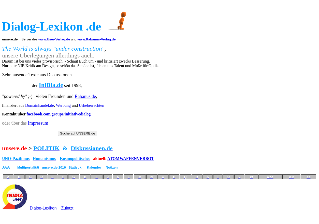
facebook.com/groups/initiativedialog (59, 114)
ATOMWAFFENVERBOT (130, 158)
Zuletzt (67, 208)
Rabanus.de (85, 96)
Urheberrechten (91, 105)
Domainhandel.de (39, 105)
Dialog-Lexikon (43, 208)
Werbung (63, 105)
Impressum (38, 123)
